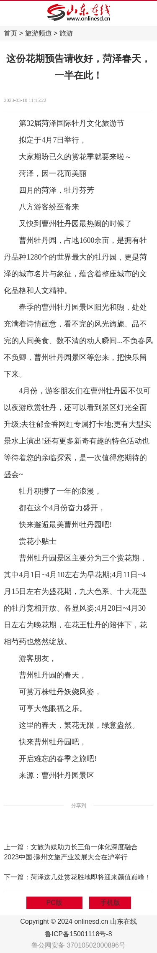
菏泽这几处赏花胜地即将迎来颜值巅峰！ (91, 877)
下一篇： (17, 877)
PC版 (54, 902)
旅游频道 (38, 33)
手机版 (110, 902)
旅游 (66, 33)
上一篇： (17, 847)
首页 (10, 33)
